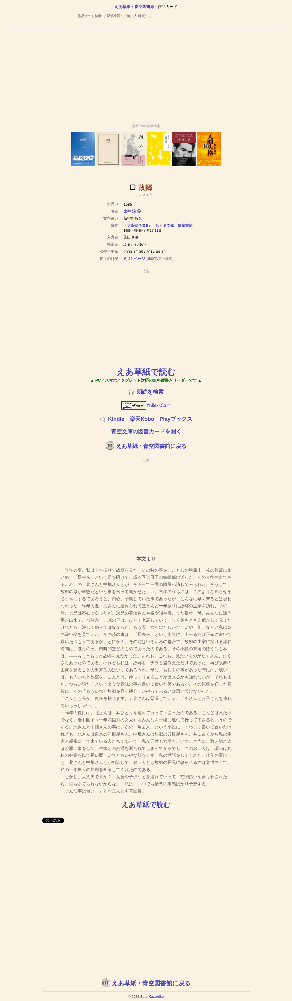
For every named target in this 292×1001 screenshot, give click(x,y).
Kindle (116, 419)
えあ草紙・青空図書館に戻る (151, 446)
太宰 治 (129, 211)
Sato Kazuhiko (152, 997)
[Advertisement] (146, 75)
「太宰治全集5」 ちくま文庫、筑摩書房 (157, 225)
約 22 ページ (134, 259)
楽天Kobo (142, 419)
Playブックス (176, 419)
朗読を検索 (150, 392)
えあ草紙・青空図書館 (134, 6)
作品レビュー (146, 405)
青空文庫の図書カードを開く (146, 432)
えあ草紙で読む (146, 372)
